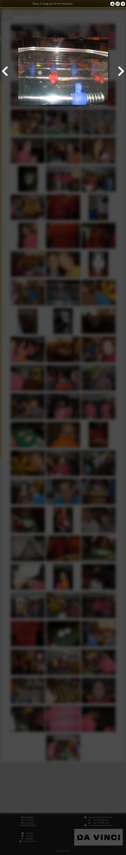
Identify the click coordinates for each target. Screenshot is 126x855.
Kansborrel (68, 3)
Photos (36, 3)
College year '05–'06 (51, 3)
